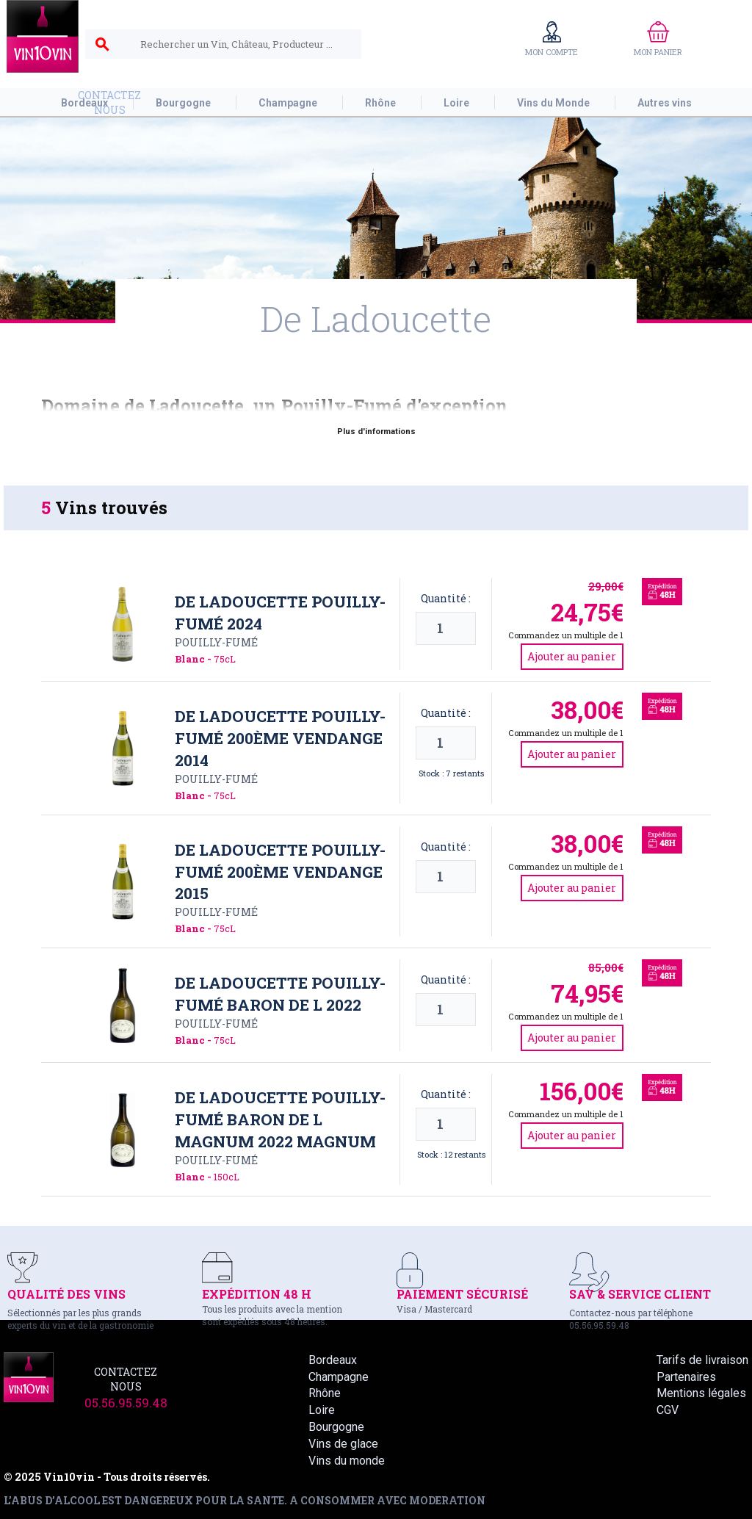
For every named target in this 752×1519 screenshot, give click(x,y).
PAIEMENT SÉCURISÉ (462, 1294)
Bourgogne (336, 1427)
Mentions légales (701, 1393)
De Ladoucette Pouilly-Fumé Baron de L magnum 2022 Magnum (280, 1119)
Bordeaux (332, 1360)
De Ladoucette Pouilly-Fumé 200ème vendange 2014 (280, 738)
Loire (321, 1410)
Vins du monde (346, 1461)
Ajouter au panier (571, 656)
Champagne (338, 1377)
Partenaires (686, 1377)
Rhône (324, 1393)
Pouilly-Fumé (216, 642)
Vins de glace (343, 1444)
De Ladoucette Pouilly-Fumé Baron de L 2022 (280, 994)
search (102, 45)
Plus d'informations (376, 431)
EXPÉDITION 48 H (256, 1294)
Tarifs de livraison (702, 1360)
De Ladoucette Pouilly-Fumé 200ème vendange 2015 (280, 872)
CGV (668, 1410)
